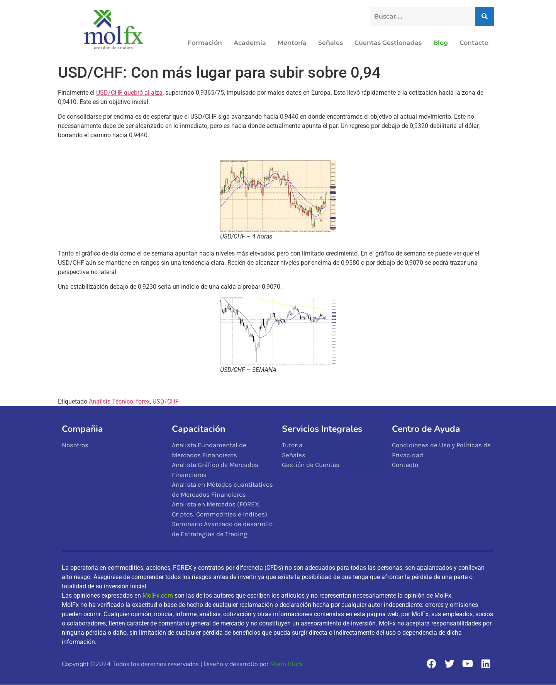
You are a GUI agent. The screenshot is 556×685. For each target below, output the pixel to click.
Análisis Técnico (111, 401)
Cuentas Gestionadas (388, 42)
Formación (205, 42)
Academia (250, 42)
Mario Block (286, 664)
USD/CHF (166, 401)
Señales (330, 42)
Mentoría (292, 42)
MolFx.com (157, 595)
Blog (440, 42)
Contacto (473, 42)
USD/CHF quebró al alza (129, 92)
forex (143, 401)
